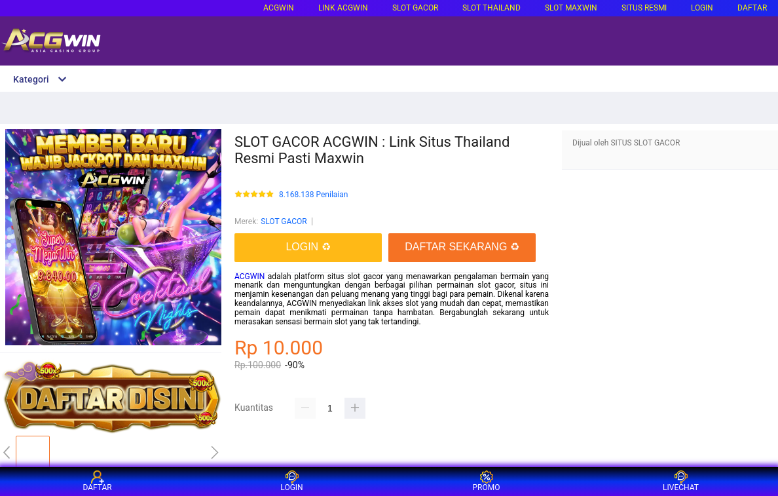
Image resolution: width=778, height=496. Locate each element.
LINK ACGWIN (343, 7)
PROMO (486, 481)
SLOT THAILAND (491, 7)
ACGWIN (278, 7)
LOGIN (702, 7)
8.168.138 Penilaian (313, 195)
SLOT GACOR (284, 221)
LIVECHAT (681, 481)
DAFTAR (752, 7)
